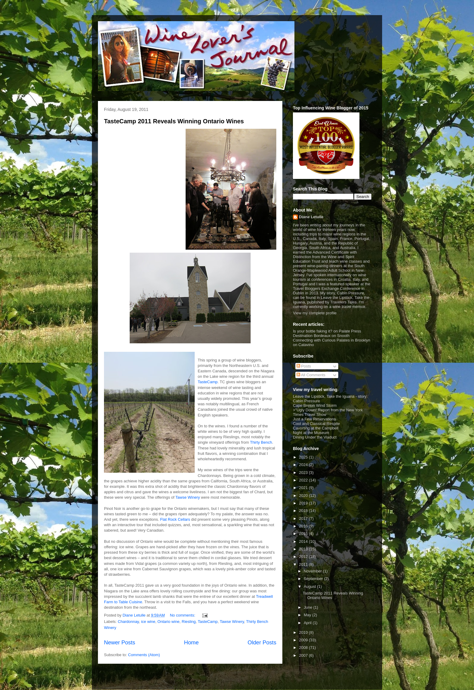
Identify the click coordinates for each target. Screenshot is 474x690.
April (308, 622)
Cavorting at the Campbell (315, 428)
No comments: (183, 615)
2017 (304, 518)
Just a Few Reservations (314, 419)
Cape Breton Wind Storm (315, 405)
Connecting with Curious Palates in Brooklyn (331, 340)
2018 (304, 510)
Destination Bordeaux (311, 335)
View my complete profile (314, 313)
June (308, 607)
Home (191, 643)
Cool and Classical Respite (316, 423)
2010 (304, 632)
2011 (304, 564)
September (314, 578)
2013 (304, 549)
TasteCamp (208, 382)
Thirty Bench (261, 442)
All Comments (311, 375)
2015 (304, 533)
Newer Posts (119, 643)
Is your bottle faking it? (312, 331)
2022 (304, 480)
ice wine (148, 621)
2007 (304, 655)
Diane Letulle (311, 217)
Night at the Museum (311, 432)
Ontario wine (168, 621)
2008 (304, 647)
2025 (304, 457)
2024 (304, 464)
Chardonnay (128, 621)
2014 (304, 541)
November (313, 571)
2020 (304, 495)
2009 (304, 640)
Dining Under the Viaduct (314, 437)
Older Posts (262, 643)
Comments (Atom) (144, 655)
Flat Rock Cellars (175, 519)
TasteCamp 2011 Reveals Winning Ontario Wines (174, 121)
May (308, 615)
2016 (304, 526)
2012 (304, 556)
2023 (304, 472)
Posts (304, 366)
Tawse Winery (187, 497)
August (310, 586)
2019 (304, 503)
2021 (304, 487)
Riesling (189, 621)
